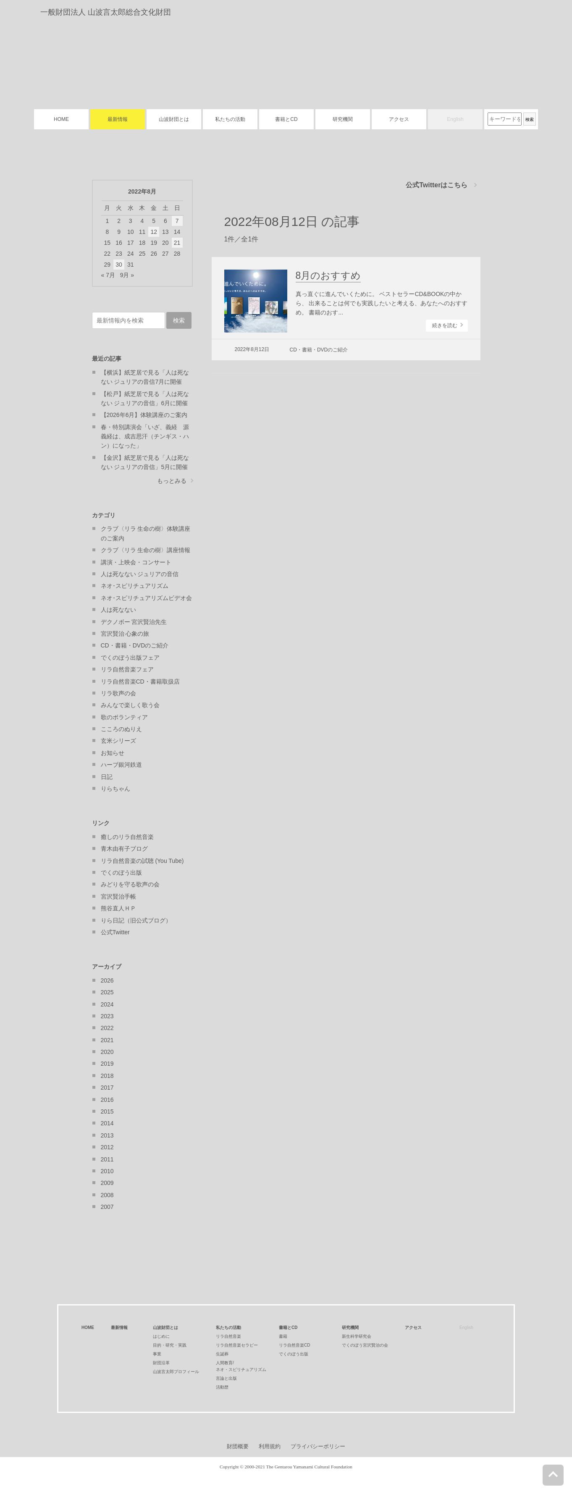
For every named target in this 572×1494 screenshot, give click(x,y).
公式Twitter (115, 932)
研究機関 (343, 119)
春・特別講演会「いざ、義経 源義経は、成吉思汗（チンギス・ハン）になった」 (145, 436)
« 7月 (108, 275)
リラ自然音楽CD (294, 1345)
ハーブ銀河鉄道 (121, 764)
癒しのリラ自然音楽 (127, 836)
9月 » (127, 275)
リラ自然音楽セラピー (237, 1345)
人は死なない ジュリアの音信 (140, 574)
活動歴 (222, 1387)
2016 (107, 1099)
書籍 (283, 1336)
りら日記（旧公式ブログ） (136, 920)
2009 (107, 1182)
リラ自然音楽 (228, 1336)
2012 (107, 1147)
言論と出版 (226, 1378)
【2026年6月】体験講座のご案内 (144, 415)
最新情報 (118, 119)
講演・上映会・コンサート (136, 562)
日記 (107, 776)
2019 (107, 1063)
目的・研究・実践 (169, 1345)
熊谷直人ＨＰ (118, 908)
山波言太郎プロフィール (176, 1371)
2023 (107, 1016)
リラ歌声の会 (118, 693)
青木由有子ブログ (124, 848)
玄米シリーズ (118, 740)
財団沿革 (161, 1362)
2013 (107, 1135)
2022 (107, 1028)
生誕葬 (222, 1354)
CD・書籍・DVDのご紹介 (319, 350)
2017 (107, 1087)
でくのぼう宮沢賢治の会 (365, 1345)
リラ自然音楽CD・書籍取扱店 (140, 681)
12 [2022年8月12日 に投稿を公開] (153, 231)
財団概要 (238, 1446)
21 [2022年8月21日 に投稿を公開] (177, 242)
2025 (107, 992)
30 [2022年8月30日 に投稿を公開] (118, 264)
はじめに (161, 1336)
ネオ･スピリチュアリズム (134, 585)
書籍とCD (286, 119)
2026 (107, 980)
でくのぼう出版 (121, 872)
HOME (61, 119)
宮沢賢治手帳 (118, 896)
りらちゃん (115, 788)
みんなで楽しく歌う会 (130, 705)
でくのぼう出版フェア (130, 657)
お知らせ (112, 753)
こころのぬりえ (121, 729)
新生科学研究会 (356, 1336)
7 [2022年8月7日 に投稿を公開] (177, 221)
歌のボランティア (124, 717)
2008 (107, 1195)
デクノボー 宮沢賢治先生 (134, 622)
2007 (107, 1206)
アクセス (399, 119)
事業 (157, 1354)
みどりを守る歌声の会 (130, 884)
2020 (107, 1051)
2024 (107, 1004)
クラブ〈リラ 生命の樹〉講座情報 (146, 550)
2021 (107, 1040)
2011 (107, 1159)
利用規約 (270, 1446)
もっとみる (171, 480)
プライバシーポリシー (318, 1446)
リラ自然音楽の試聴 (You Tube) (142, 860)
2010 (107, 1171)
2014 (107, 1123)
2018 (107, 1075)
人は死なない (118, 609)
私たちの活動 (230, 119)
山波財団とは (174, 119)
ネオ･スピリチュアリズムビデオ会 (146, 598)
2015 (107, 1111)
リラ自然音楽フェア (127, 669)
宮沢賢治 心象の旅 (125, 633)
